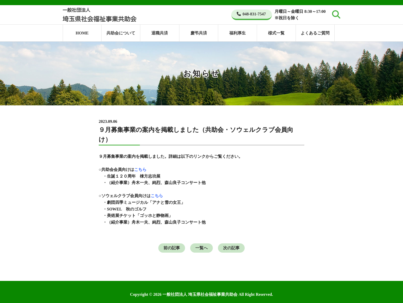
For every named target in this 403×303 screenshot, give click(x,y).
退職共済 (159, 33)
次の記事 (231, 248)
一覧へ (201, 248)
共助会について (120, 33)
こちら (140, 169)
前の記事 (171, 248)
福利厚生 (237, 33)
